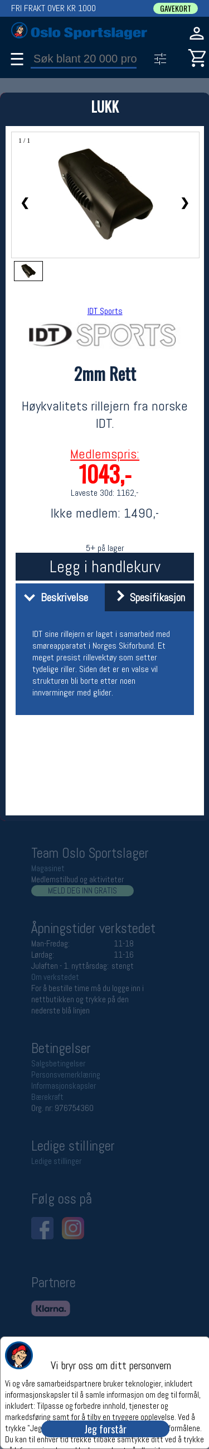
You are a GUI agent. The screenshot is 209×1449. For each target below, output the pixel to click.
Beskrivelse (53, 597)
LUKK (105, 106)
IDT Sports (105, 311)
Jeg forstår (105, 1429)
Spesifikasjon (146, 597)
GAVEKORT (175, 8)
